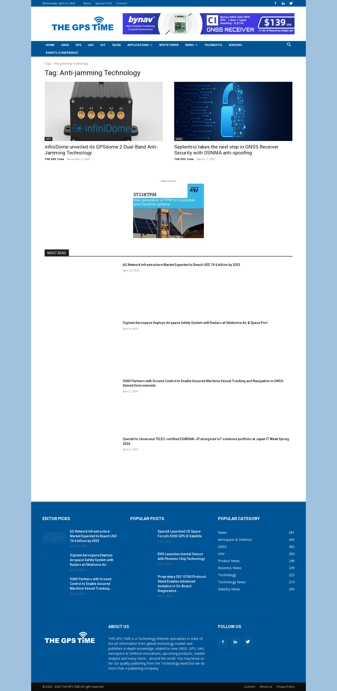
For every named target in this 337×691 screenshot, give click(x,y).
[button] (289, 45)
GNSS (65, 45)
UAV (91, 45)
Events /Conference (62, 53)
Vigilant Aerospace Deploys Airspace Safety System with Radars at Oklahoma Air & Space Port (195, 323)
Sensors (235, 45)
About (87, 3)
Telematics (213, 45)
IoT (102, 45)
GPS (78, 45)
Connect (121, 3)
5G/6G (116, 45)
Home (50, 45)
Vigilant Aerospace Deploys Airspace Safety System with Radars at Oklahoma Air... (91, 560)
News (191, 45)
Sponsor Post (103, 3)
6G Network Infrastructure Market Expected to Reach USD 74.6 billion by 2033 (181, 265)
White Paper (169, 45)
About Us (266, 687)
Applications (139, 45)
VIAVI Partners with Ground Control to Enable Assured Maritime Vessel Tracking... (91, 583)
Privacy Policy (286, 687)
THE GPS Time (54, 159)
